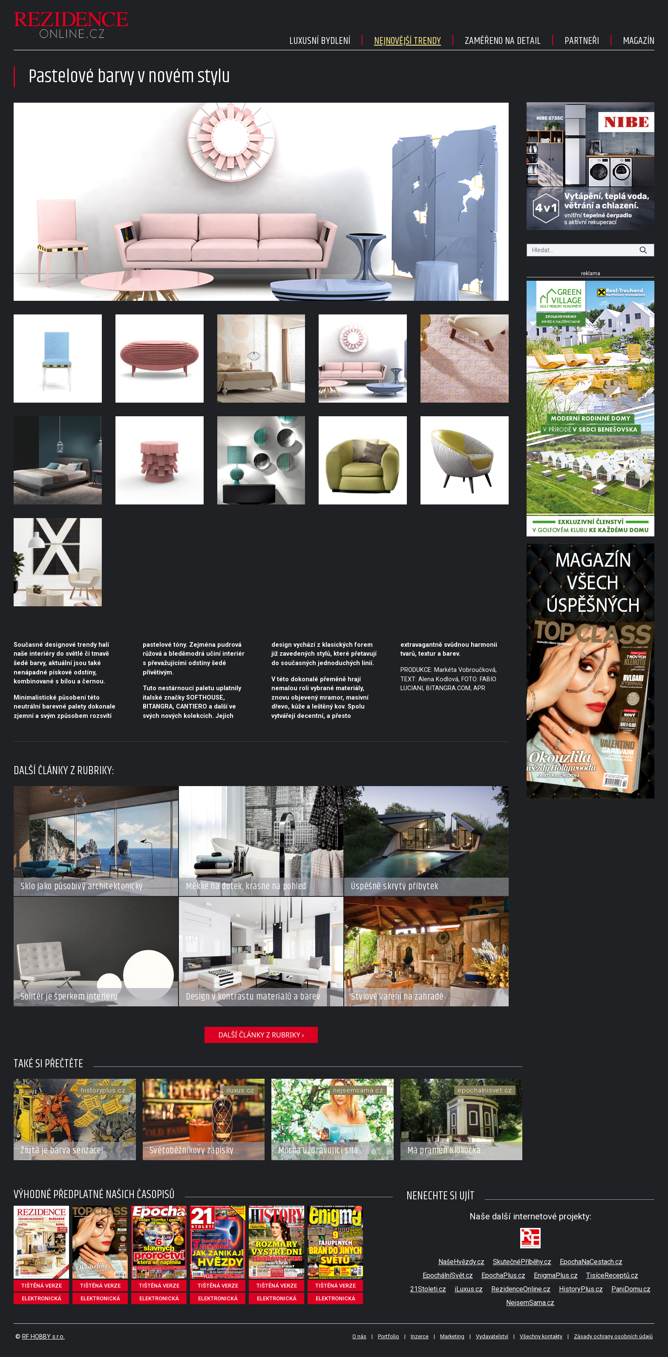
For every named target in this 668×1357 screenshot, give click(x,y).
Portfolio (388, 1336)
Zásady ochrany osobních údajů (613, 1336)
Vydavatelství (492, 1336)
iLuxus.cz (469, 1289)
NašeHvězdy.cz (461, 1262)
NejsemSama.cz (530, 1303)
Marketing (452, 1336)
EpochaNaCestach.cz (591, 1262)
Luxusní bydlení (319, 41)
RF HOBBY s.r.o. (43, 1336)
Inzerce (420, 1336)
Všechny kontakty (541, 1336)
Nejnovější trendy (407, 41)
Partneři (581, 41)
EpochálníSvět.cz (448, 1275)
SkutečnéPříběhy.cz (522, 1262)
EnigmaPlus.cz (556, 1275)
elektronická (41, 1298)
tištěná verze (41, 1285)
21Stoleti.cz (428, 1289)
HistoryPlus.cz (581, 1289)
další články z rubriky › (261, 1035)
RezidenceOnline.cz (520, 1289)
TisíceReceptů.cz (612, 1275)
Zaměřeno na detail (503, 41)
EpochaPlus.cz (503, 1275)
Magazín (638, 41)
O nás (359, 1336)
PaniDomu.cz (631, 1289)
